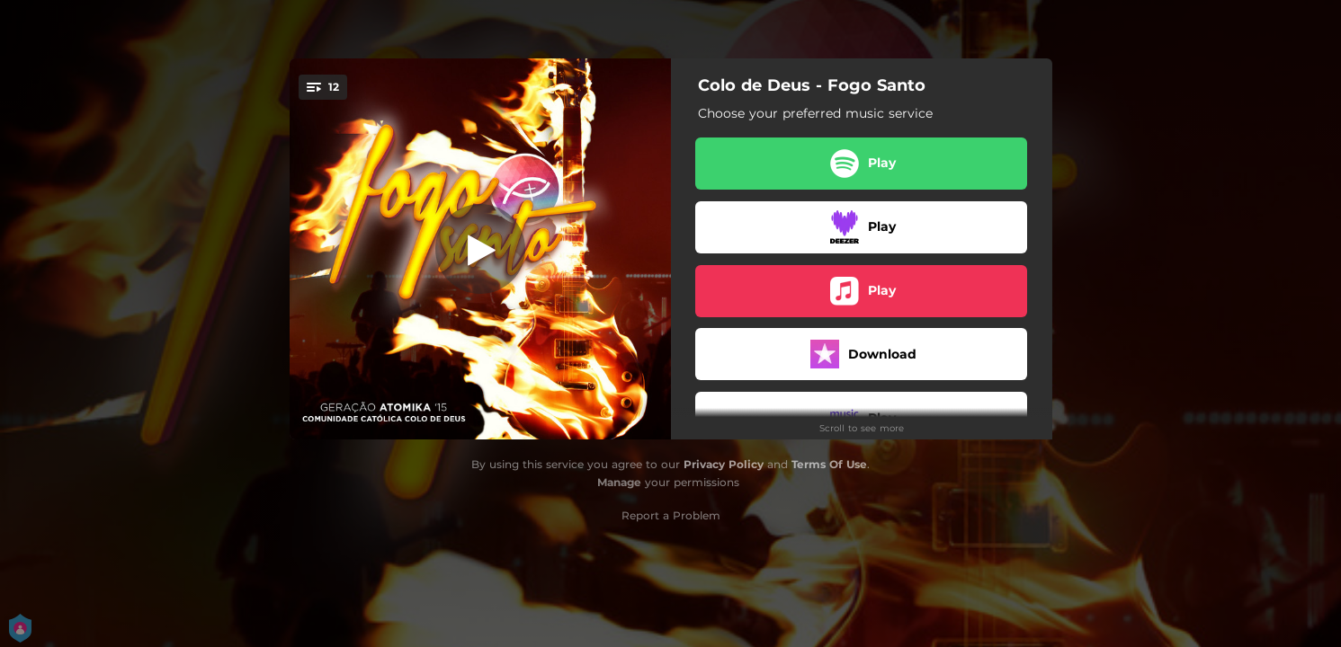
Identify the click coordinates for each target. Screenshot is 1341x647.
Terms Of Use (829, 464)
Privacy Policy (724, 464)
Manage (619, 482)
